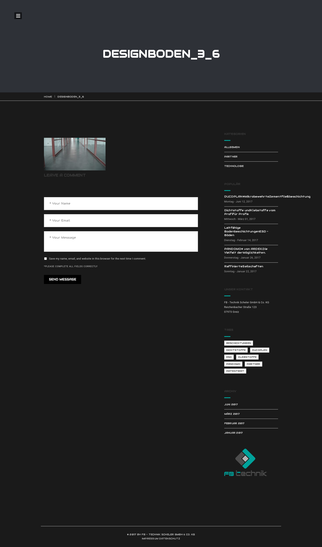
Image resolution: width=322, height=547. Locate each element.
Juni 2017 (231, 404)
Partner (231, 156)
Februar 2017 (234, 423)
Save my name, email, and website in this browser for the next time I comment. (97, 258)
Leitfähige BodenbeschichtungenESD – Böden (246, 231)
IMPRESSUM (150, 538)
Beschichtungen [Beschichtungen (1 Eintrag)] (238, 343)
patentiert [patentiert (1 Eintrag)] (235, 371)
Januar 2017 (233, 432)
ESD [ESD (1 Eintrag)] (229, 357)
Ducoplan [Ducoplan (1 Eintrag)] (259, 350)
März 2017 (232, 414)
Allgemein (232, 147)
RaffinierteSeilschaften (243, 266)
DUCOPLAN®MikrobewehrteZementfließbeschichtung (251, 196)
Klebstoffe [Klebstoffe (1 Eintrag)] (247, 357)
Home (48, 96)
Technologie (234, 166)
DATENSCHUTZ (169, 538)
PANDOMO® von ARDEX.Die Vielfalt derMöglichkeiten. (246, 250)
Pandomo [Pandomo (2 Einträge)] (233, 364)
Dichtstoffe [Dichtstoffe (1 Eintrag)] (236, 350)
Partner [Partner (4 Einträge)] (253, 364)
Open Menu (18, 15)
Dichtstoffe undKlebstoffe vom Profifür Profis (250, 212)
